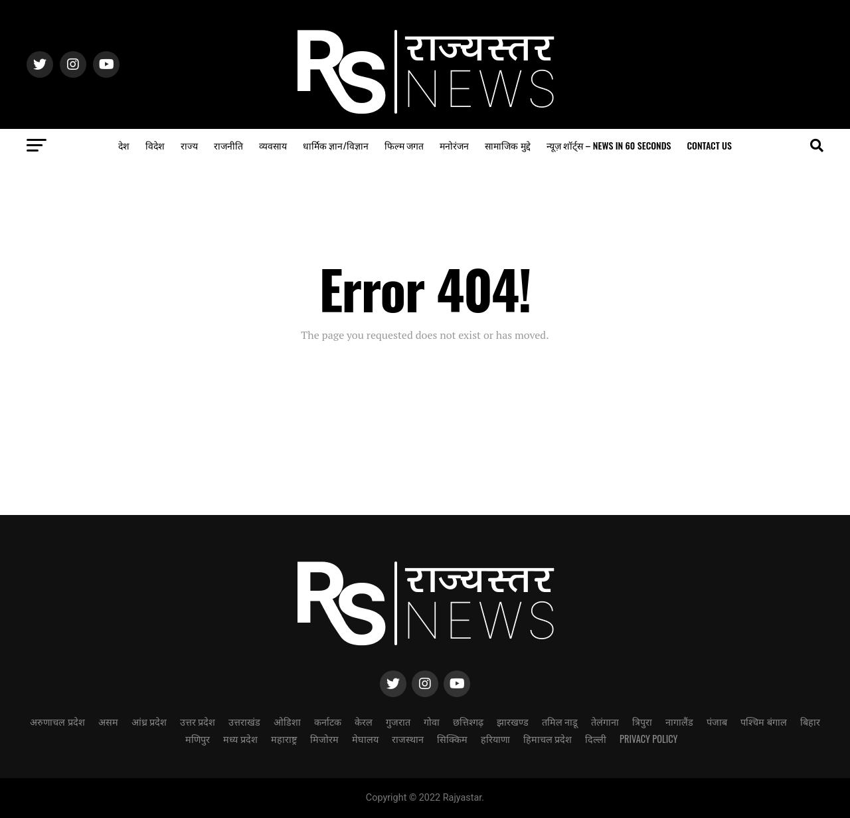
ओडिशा (287, 721)
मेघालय (365, 739)
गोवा (432, 721)
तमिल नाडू (560, 721)
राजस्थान (408, 739)
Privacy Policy (649, 739)
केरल (364, 721)
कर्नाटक (327, 721)
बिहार (810, 721)
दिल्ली (595, 739)
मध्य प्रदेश (240, 739)
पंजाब (717, 721)
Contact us (709, 145)
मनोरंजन (454, 145)
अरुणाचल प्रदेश (57, 721)
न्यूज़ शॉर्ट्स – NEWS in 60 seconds (609, 145)
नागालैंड (679, 721)
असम (108, 721)
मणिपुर (197, 739)
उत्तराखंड (244, 721)
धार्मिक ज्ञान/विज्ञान (336, 145)
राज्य (189, 145)
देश (123, 145)
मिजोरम (324, 739)
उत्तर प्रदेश (197, 721)
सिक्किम (452, 739)
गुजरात (398, 721)
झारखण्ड (513, 721)
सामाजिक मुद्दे (507, 145)
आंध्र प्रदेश (149, 721)
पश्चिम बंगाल (763, 721)
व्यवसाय (273, 145)
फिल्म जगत (404, 145)
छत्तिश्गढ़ (468, 721)
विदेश (155, 145)
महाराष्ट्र (284, 739)
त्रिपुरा (642, 721)
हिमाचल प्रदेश (547, 739)
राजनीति (228, 145)
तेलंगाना (605, 721)
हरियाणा (495, 739)
